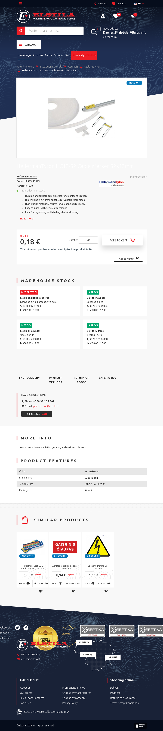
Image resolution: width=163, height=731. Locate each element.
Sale (67, 55)
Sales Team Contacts (32, 697)
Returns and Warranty (122, 697)
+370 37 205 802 (43, 401)
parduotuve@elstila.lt (46, 406)
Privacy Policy (70, 702)
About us (38, 55)
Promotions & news (73, 687)
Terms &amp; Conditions (124, 702)
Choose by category (73, 697)
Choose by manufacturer (76, 692)
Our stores (26, 692)
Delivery (114, 687)
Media (48, 55)
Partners (58, 55)
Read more (26, 218)
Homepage (24, 55)
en (137, 3)
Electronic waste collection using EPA (43, 711)
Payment (115, 692)
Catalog (27, 44)
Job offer (25, 702)
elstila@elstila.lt (28, 659)
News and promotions (84, 55)
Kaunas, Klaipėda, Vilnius (121, 32)
